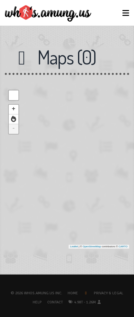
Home (73, 293)
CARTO (123, 246)
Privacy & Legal (108, 293)
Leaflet (74, 246)
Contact (55, 302)
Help (37, 302)
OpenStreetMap (92, 246)
